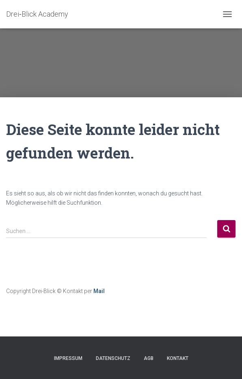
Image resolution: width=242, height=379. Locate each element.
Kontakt (177, 358)
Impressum (68, 358)
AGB (148, 358)
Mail (99, 291)
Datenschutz (113, 358)
